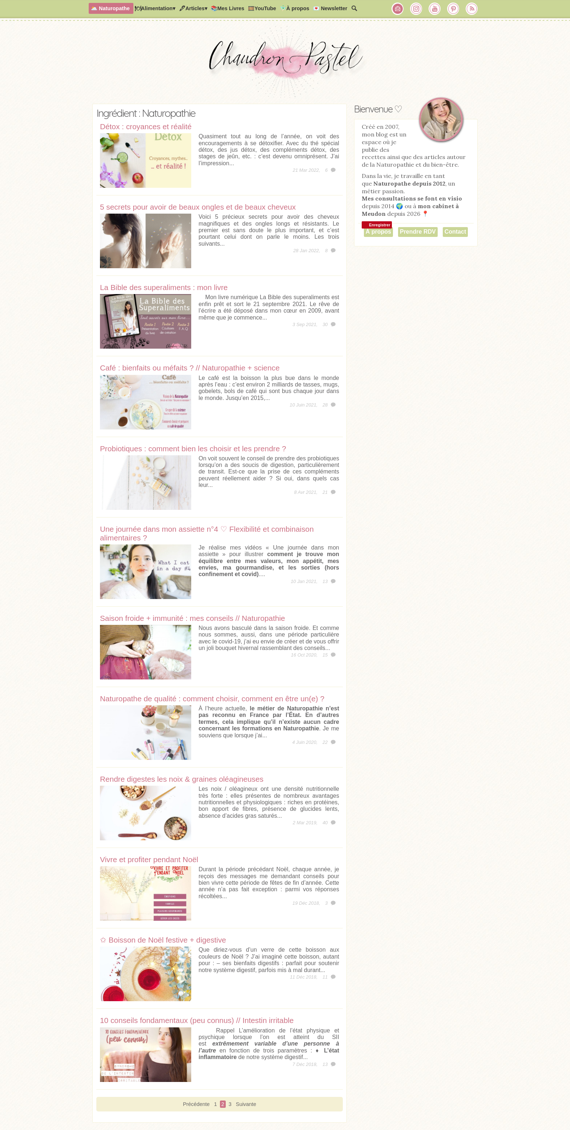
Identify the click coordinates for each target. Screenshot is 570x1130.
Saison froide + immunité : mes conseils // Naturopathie (192, 618)
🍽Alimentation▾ (155, 8)
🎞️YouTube (262, 8)
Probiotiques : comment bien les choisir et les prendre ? (193, 448)
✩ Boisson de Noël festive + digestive (163, 940)
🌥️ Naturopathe (110, 8)
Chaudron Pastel (285, 64)
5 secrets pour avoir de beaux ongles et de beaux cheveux (198, 207)
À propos (378, 232)
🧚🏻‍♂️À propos (294, 8)
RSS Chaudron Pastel (472, 9)
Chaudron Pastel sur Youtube (435, 9)
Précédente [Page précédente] (196, 1104)
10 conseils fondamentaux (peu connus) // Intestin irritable (197, 1020)
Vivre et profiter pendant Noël (149, 859)
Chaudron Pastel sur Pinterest (453, 9)
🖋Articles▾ (193, 8)
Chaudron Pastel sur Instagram (416, 9)
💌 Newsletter (330, 8)
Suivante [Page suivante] (246, 1104)
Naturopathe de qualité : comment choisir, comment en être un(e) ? (212, 698)
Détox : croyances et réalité (146, 126)
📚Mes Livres (227, 8)
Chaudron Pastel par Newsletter (398, 9)
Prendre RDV (418, 232)
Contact (455, 232)
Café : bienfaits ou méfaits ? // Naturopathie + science (190, 368)
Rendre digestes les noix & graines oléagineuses (182, 779)
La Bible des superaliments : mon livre (164, 287)
